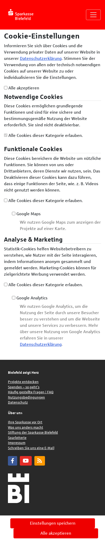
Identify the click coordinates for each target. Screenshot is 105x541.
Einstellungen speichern (52, 523)
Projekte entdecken (23, 382)
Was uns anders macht (25, 427)
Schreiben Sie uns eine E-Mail (31, 448)
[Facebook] (12, 461)
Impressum (16, 443)
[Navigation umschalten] (93, 14)
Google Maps (26, 214)
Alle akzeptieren (21, 88)
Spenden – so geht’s (23, 387)
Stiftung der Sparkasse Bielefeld (33, 432)
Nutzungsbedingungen (26, 397)
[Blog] (39, 461)
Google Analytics (30, 298)
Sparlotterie (17, 438)
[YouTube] (26, 461)
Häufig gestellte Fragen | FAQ (30, 392)
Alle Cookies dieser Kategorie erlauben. (43, 135)
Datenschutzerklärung (41, 58)
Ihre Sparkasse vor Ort (25, 422)
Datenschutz (18, 402)
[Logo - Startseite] (23, 14)
